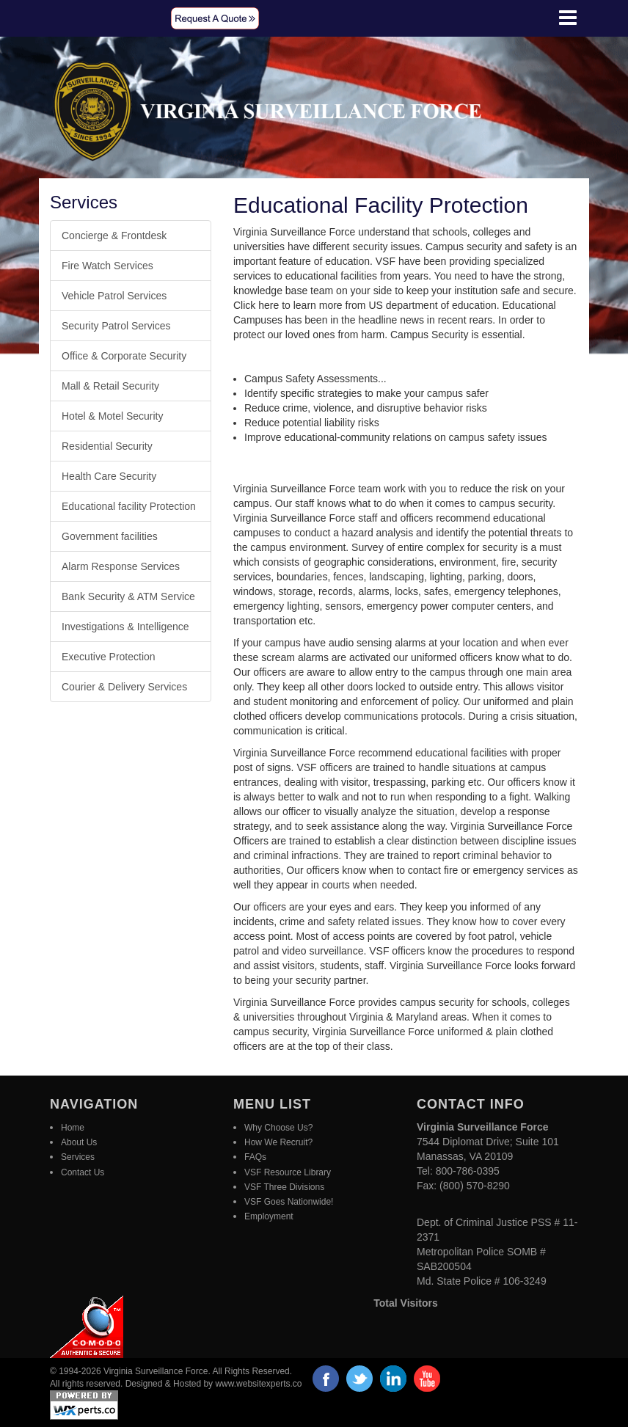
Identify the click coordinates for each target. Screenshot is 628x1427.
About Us (79, 1142)
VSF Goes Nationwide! (288, 1202)
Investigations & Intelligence (125, 626)
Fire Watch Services (107, 265)
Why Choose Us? (278, 1128)
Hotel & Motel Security (113, 416)
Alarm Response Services (121, 566)
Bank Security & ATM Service (128, 596)
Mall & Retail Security (110, 386)
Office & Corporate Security (124, 356)
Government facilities (110, 536)
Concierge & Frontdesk (114, 235)
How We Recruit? (278, 1142)
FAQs (255, 1157)
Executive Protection (109, 657)
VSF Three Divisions (284, 1187)
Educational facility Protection (129, 506)
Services (78, 1157)
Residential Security (107, 446)
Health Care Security (109, 476)
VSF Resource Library (287, 1172)
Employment (268, 1216)
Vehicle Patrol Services (114, 296)
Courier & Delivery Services (124, 687)
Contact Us (82, 1172)
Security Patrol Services (116, 326)
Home (72, 1128)
